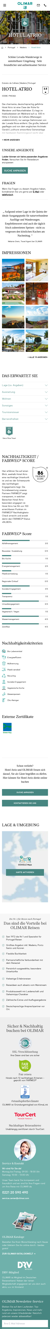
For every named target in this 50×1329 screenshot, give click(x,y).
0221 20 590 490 (15, 1192)
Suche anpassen (15, 170)
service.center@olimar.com (15, 1198)
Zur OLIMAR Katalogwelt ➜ (18, 1253)
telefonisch (7, 194)
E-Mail (36, 191)
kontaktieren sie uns (25, 803)
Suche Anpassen (25, 792)
